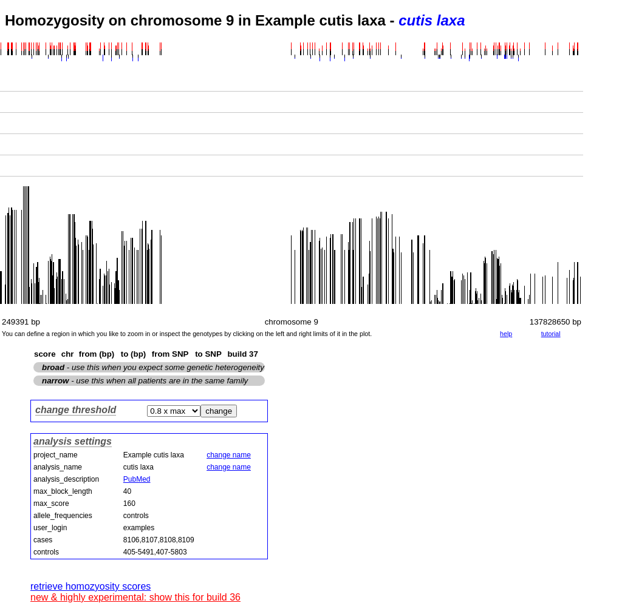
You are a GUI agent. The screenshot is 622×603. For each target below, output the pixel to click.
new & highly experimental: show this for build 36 (135, 597)
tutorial (551, 333)
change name (229, 455)
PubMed (137, 479)
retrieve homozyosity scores (90, 586)
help (506, 333)
